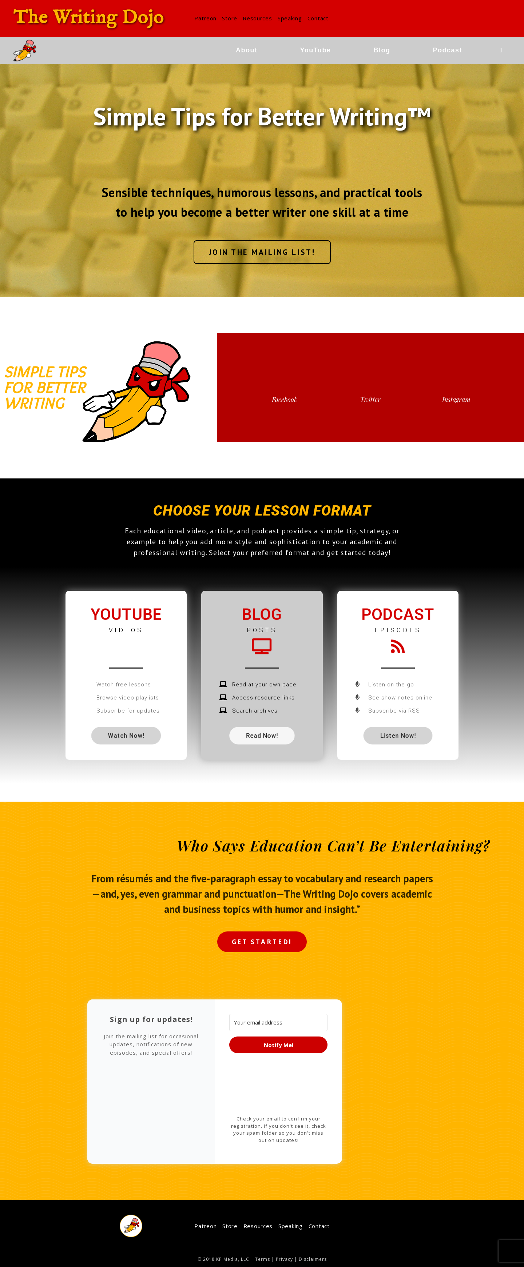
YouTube (126, 614)
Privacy (284, 1259)
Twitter (370, 399)
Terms (262, 1259)
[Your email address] (278, 1022)
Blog (262, 614)
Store (229, 18)
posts (262, 630)
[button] (262, 252)
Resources (257, 18)
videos (126, 630)
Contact (318, 18)
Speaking (290, 18)
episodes (397, 630)
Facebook (284, 399)
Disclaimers (313, 1259)
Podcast (398, 614)
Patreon (205, 18)
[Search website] (501, 50)
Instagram (456, 399)
